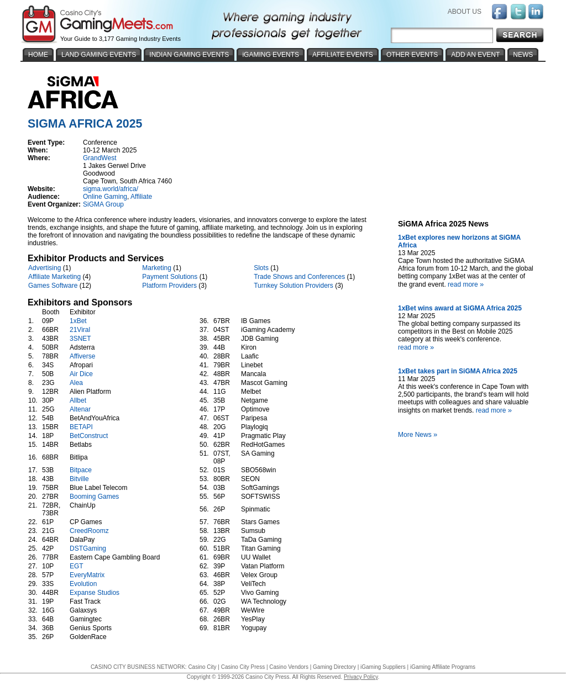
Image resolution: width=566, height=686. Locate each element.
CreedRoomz (89, 531)
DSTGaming (88, 548)
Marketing (156, 268)
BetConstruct (89, 436)
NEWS (523, 55)
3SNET (80, 338)
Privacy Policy (361, 677)
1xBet (78, 321)
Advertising (44, 268)
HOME (38, 55)
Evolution (83, 584)
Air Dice (81, 374)
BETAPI (81, 427)
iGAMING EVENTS (270, 55)
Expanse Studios (94, 593)
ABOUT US (464, 11)
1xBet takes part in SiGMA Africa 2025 (457, 371)
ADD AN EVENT (475, 55)
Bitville (79, 479)
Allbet (78, 400)
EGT (76, 566)
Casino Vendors (288, 667)
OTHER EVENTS (412, 55)
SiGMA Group (103, 204)
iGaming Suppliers (383, 667)
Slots (261, 268)
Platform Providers (169, 285)
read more (467, 284)
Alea (76, 383)
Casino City (202, 667)
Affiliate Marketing (54, 277)
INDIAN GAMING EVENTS (189, 55)
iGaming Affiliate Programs (442, 667)
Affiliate (141, 196)
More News (419, 435)
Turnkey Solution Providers (293, 285)
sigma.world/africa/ (110, 189)
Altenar (80, 409)
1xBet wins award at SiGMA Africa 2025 (460, 308)
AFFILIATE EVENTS (342, 55)
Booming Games (94, 496)
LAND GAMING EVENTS (98, 55)
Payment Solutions (169, 277)
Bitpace (81, 470)
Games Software (52, 285)
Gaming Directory (334, 667)
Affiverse (82, 356)
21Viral (80, 330)
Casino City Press (243, 667)
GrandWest (99, 158)
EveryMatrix (87, 575)
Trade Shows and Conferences (299, 277)
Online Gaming (105, 196)
